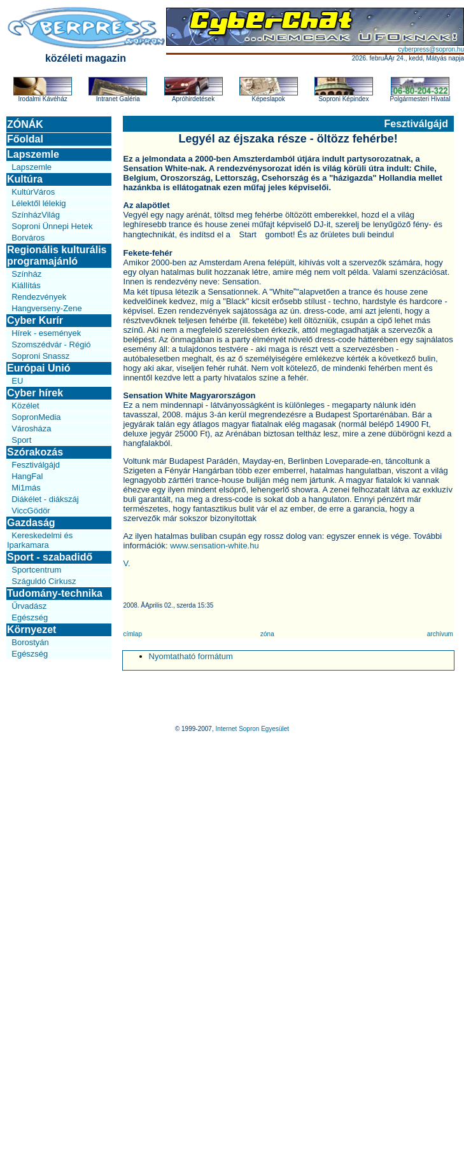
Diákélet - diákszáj (45, 499)
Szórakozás (35, 452)
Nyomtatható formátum (191, 656)
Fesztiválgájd (35, 465)
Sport (21, 440)
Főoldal (25, 139)
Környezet (31, 629)
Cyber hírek (35, 392)
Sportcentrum (36, 569)
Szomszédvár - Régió (50, 344)
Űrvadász (28, 606)
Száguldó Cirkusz (43, 581)
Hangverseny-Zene (46, 308)
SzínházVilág (35, 214)
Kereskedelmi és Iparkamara (40, 540)
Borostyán (30, 642)
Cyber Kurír (35, 320)
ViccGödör (30, 510)
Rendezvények (38, 297)
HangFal (27, 476)
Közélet (25, 405)
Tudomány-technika (54, 593)
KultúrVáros (33, 192)
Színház (26, 274)
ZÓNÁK (25, 124)
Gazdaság (31, 522)
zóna (267, 633)
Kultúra (25, 179)
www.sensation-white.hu (214, 545)
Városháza (31, 428)
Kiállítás (26, 285)
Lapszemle (33, 154)
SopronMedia (35, 417)
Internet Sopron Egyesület (252, 728)
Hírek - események (46, 333)
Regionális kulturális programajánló (56, 255)
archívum (440, 633)
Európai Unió (39, 368)
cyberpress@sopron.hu (431, 49)
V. (126, 563)
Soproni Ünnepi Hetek (51, 226)
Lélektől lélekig (38, 203)
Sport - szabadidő (49, 557)
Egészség (29, 617)
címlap (132, 633)
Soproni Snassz (40, 356)
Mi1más (26, 487)
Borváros (28, 237)
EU (17, 381)
